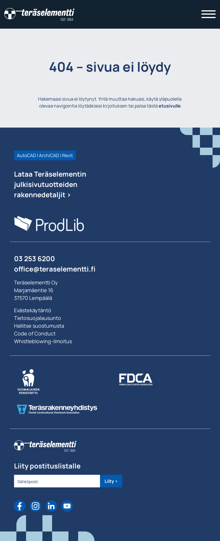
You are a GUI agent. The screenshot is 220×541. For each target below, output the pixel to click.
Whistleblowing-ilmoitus (43, 341)
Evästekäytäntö (32, 310)
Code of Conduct (35, 333)
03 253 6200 (34, 258)
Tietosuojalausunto (37, 318)
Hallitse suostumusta (39, 325)
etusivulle (170, 106)
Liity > (111, 481)
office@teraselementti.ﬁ (54, 269)
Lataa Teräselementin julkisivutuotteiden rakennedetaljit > (50, 184)
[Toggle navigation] (208, 14)
